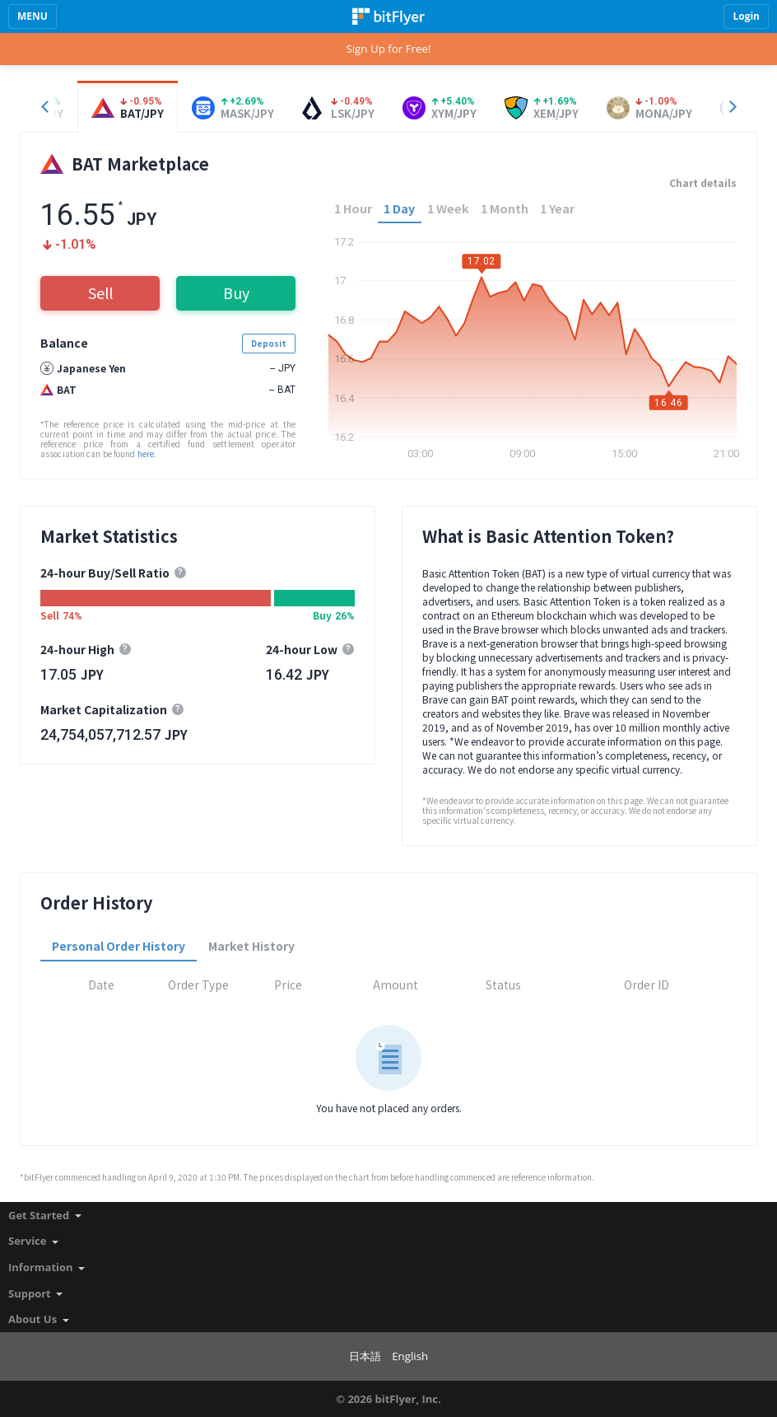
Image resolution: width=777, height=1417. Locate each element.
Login (746, 16)
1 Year (557, 208)
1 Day (399, 208)
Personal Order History (118, 946)
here (145, 453)
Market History (251, 946)
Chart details (703, 183)
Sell (100, 292)
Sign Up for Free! (388, 48)
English (410, 1356)
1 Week (448, 208)
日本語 (365, 1356)
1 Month (504, 208)
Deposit (268, 343)
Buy (236, 292)
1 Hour (353, 208)
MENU (32, 16)
